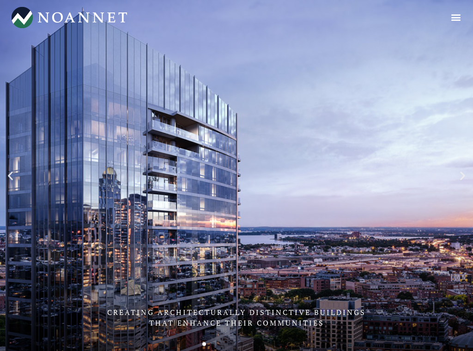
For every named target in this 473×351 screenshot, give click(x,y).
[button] (456, 17)
